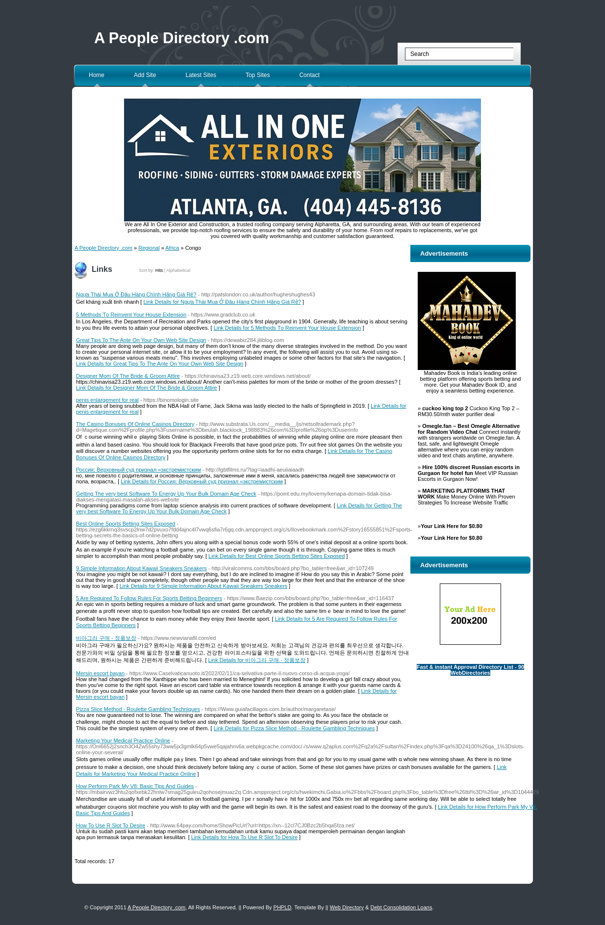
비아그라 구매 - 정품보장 (106, 638)
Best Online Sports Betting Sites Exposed (125, 524)
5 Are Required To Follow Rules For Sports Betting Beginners (149, 598)
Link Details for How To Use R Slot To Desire (244, 837)
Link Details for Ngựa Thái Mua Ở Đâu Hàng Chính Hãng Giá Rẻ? (222, 302)
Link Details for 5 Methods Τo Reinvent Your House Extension (287, 328)
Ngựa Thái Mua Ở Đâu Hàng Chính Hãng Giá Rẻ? (136, 294)
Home (96, 75)
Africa (172, 248)
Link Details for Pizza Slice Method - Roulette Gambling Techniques (294, 728)
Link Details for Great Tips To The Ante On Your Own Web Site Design (159, 364)
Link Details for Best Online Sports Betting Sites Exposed (276, 556)
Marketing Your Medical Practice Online (123, 740)
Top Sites (258, 75)
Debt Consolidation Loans (401, 907)
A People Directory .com (181, 38)
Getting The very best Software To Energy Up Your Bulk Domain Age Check (166, 494)
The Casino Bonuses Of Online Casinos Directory (135, 424)
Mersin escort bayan (100, 673)
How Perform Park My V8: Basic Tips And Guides (135, 786)
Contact (309, 75)
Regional (148, 248)
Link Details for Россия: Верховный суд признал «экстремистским (202, 481)
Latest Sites (200, 75)
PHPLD (283, 907)
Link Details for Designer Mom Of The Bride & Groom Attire (146, 388)
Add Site (145, 75)
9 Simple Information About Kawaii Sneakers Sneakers (141, 568)
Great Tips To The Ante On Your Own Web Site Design (141, 340)
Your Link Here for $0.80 (451, 526)
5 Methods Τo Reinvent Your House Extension (131, 314)
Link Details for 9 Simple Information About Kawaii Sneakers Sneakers (203, 586)
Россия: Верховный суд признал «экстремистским (138, 470)
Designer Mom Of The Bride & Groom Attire (128, 376)
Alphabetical (178, 270)
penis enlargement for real (107, 400)
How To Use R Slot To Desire (110, 825)
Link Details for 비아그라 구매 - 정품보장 (257, 660)
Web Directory (347, 907)
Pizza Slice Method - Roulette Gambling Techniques (138, 709)
